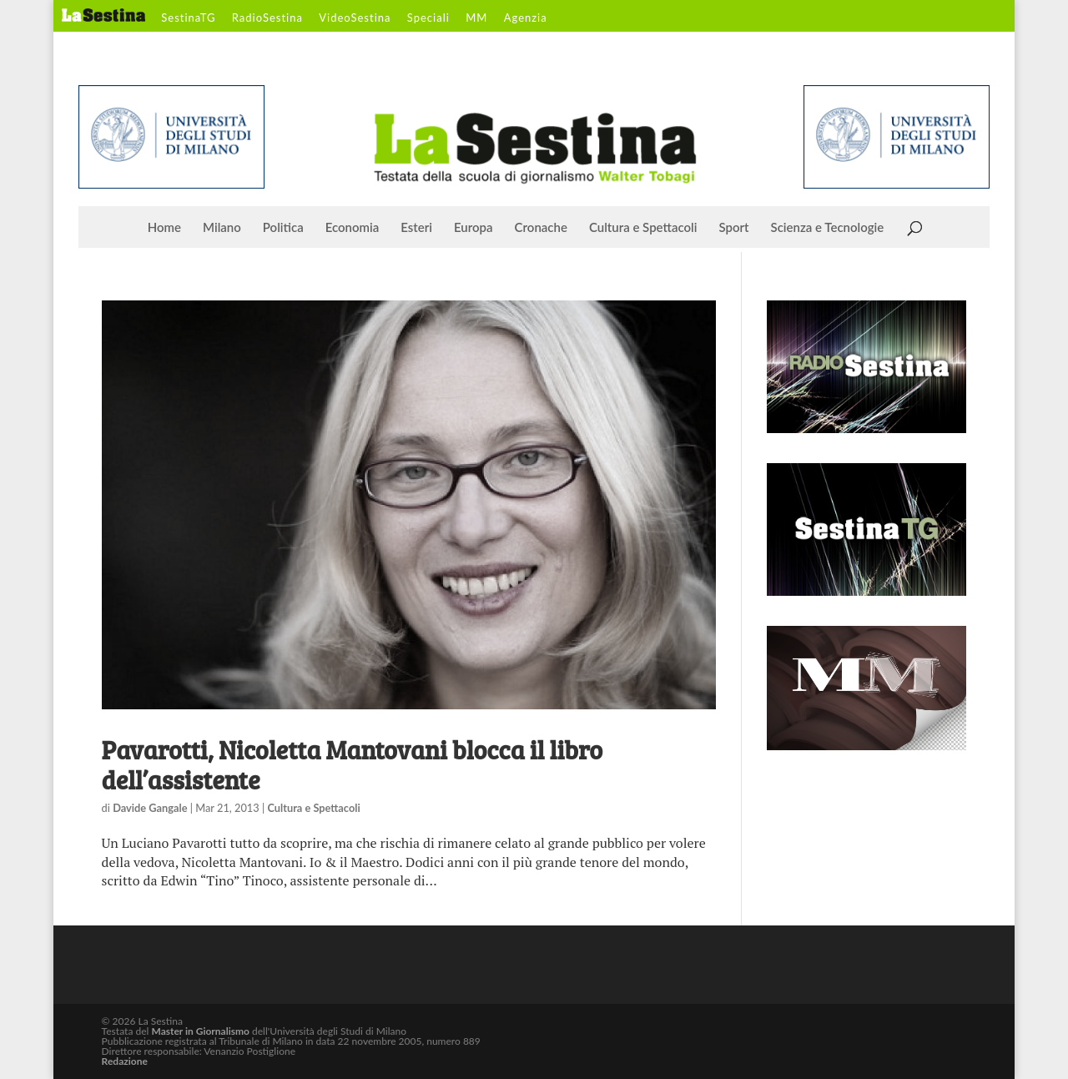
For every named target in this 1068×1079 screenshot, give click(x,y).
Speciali (428, 18)
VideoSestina (354, 18)
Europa (473, 227)
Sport (733, 227)
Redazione (125, 1061)
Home (164, 227)
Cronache (541, 227)
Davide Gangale (150, 807)
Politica (283, 227)
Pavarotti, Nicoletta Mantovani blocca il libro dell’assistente (352, 764)
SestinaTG (188, 18)
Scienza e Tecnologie (827, 227)
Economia (352, 227)
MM (476, 18)
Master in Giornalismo (200, 1031)
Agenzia (525, 18)
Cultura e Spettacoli (643, 227)
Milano (222, 227)
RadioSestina (267, 18)
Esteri (416, 227)
